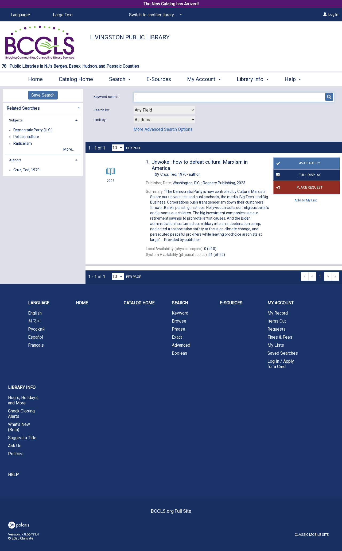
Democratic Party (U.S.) (33, 130)
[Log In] (325, 14)
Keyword (180, 313)
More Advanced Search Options (163, 129)
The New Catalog (159, 3)
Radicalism (22, 143)
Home (35, 78)
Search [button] (119, 78)
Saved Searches (282, 353)
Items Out (276, 321)
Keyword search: (107, 97)
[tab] (43, 108)
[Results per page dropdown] (118, 147)
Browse (179, 321)
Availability (297, 163)
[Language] (20, 15)
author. (180, 174)
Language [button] (38, 302)
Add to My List (305, 200)
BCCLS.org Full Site (171, 511)
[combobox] (164, 110)
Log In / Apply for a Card (280, 364)
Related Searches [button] (23, 108)
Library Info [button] (253, 78)
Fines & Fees (279, 337)
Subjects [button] (16, 120)
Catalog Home (76, 78)
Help (13, 474)
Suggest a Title (22, 437)
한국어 (34, 321)
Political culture (26, 137)
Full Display (298, 174)
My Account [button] (203, 78)
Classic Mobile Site (312, 535)
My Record (277, 313)
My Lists (275, 345)
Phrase (178, 329)
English (35, 313)
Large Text (63, 14)
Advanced (181, 345)
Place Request (298, 187)
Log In (333, 14)
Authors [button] (15, 160)
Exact (177, 337)
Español (35, 337)
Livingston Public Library (130, 37)
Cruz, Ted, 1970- (27, 170)
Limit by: (100, 120)
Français (36, 345)
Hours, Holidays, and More (23, 400)
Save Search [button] (43, 95)
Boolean (179, 353)
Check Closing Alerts (21, 413)
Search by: (102, 110)
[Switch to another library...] (154, 15)
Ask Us (14, 445)
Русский (36, 329)
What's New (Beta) (19, 427)
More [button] (295, 79)
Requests (276, 329)
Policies (16, 453)
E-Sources (158, 78)
